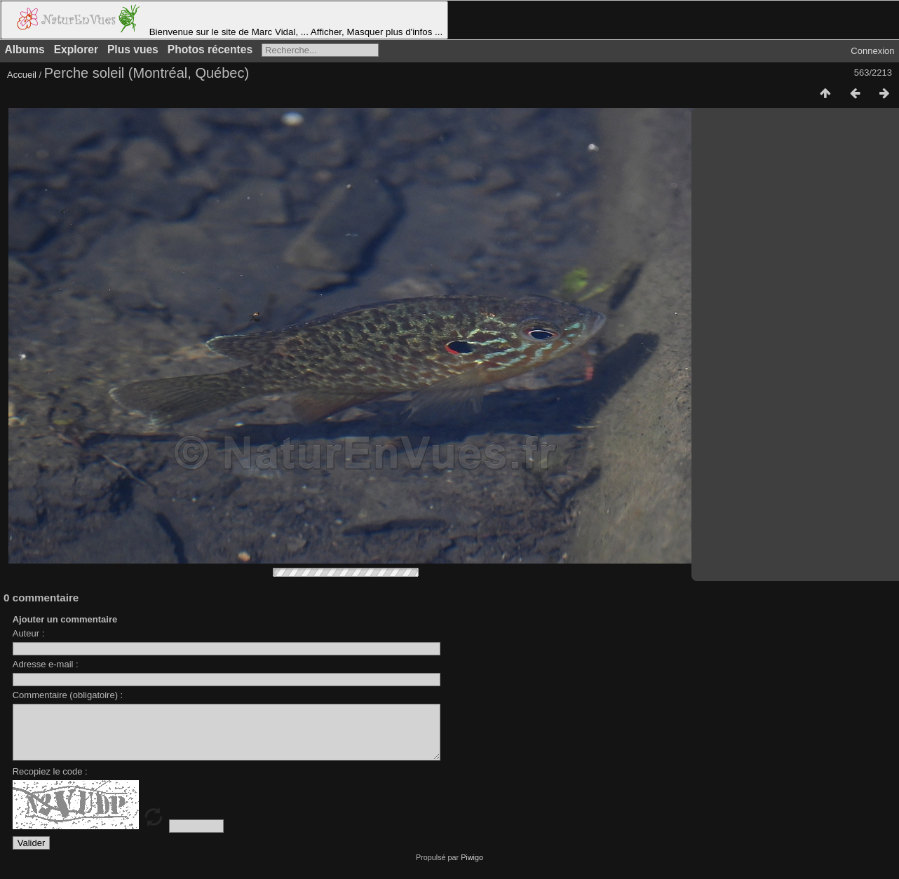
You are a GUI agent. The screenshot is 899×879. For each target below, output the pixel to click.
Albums (25, 49)
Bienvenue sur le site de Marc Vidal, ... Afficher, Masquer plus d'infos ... (224, 20)
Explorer (76, 49)
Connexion (872, 51)
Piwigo (472, 868)
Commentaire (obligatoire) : (68, 695)
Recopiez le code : (50, 782)
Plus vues (132, 49)
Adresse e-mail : (46, 664)
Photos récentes (210, 49)
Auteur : (29, 633)
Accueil (21, 74)
